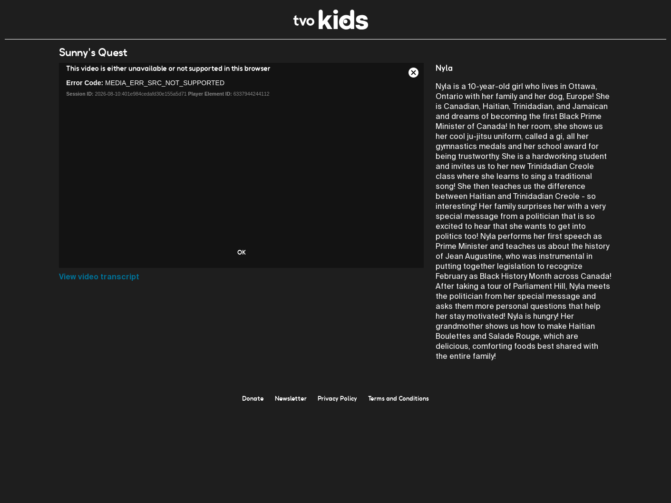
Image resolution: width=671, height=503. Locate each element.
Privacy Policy (337, 398)
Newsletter (291, 398)
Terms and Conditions (398, 398)
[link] (331, 27)
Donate (253, 398)
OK (241, 252)
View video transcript (99, 277)
